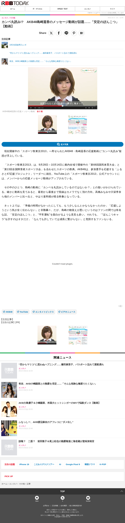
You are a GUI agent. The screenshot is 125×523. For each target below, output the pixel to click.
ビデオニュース (68, 312)
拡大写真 (64, 144)
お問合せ (46, 505)
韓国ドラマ (90, 464)
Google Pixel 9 (73, 464)
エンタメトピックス (44, 312)
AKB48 (9, 312)
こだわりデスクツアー (44, 464)
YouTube (24, 312)
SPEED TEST (62, 9)
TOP (62, 491)
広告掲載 (55, 505)
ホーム (12, 9)
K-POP (103, 464)
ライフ (112, 9)
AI (60, 464)
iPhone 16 (24, 464)
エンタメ (87, 9)
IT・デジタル (37, 9)
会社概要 (64, 505)
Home (36, 501)
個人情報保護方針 (75, 505)
